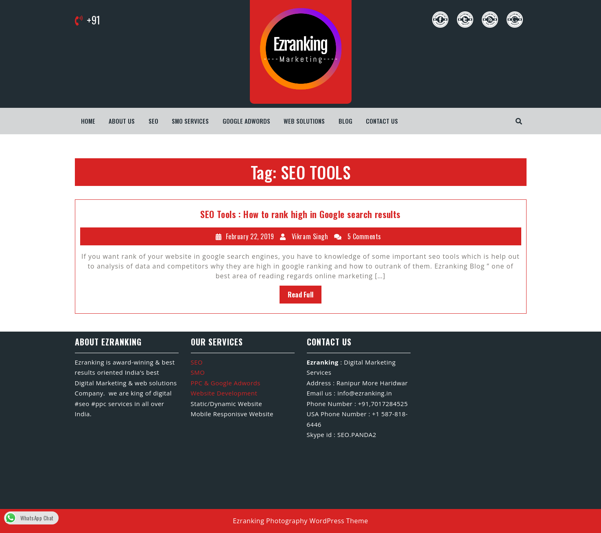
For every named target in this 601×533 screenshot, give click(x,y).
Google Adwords (246, 120)
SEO (153, 120)
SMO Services (190, 120)
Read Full (301, 294)
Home (88, 120)
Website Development (224, 393)
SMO (198, 372)
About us (122, 120)
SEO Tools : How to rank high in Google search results (300, 214)
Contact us (382, 120)
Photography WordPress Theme (317, 520)
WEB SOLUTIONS (304, 120)
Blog (345, 120)
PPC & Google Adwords (225, 383)
